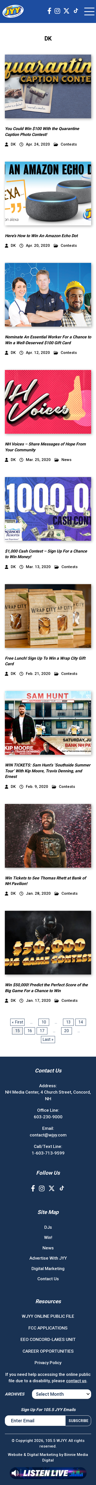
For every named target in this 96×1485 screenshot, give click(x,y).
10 (43, 1022)
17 (42, 1030)
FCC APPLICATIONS (48, 1327)
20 (66, 1030)
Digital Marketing (48, 1268)
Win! (48, 1237)
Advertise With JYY (48, 1258)
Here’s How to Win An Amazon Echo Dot (41, 235)
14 (80, 1022)
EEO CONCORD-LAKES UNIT (48, 1339)
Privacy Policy (48, 1362)
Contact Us (48, 1278)
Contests (65, 144)
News (63, 460)
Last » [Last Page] (48, 1039)
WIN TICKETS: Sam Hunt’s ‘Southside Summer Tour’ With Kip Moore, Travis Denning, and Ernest (47, 771)
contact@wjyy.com (48, 1134)
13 (68, 1022)
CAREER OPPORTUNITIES (48, 1351)
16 (29, 1030)
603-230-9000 (48, 1116)
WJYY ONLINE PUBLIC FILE (48, 1316)
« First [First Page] (17, 1022)
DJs (48, 1227)
